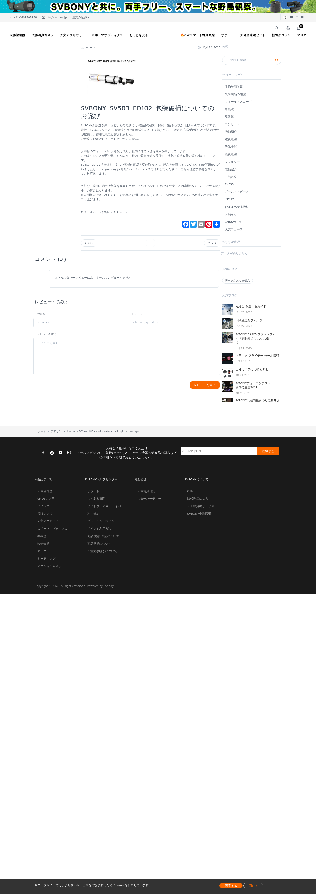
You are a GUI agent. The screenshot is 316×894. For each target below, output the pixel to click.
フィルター (232, 162)
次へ (211, 243)
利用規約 (93, 516)
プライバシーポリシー (102, 524)
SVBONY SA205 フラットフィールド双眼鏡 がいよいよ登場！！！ (257, 338)
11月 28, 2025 (209, 47)
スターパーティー (149, 501)
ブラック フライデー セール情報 (257, 355)
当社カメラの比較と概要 (252, 369)
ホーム (41, 434)
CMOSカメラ (233, 222)
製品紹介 (231, 169)
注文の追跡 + (80, 17)
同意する (231, 885)
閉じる (253, 885)
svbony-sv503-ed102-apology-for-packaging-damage (101, 434)
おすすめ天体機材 (237, 207)
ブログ (55, 434)
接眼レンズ (44, 516)
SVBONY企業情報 (199, 516)
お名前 (41, 314)
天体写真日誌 (146, 494)
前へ (89, 243)
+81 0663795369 (23, 17)
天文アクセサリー (49, 524)
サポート (93, 494)
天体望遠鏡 (44, 494)
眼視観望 (231, 154)
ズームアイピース (237, 191)
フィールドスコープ (238, 101)
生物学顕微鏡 (234, 86)
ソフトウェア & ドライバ (104, 509)
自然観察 (231, 177)
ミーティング (46, 561)
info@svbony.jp (54, 17)
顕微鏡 (41, 539)
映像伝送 (43, 546)
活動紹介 (231, 131)
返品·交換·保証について (103, 539)
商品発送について (99, 546)
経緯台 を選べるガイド (251, 306)
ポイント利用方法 (99, 531)
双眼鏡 (229, 116)
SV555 (229, 184)
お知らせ (231, 214)
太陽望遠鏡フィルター (250, 320)
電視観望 (231, 139)
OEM (190, 494)
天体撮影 (231, 146)
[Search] (251, 60)
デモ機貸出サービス (200, 509)
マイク (41, 554)
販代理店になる (197, 501)
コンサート (232, 124)
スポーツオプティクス (52, 531)
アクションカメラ (49, 569)
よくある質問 (96, 501)
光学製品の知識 (235, 94)
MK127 (229, 199)
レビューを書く (47, 335)
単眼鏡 (229, 109)
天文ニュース (234, 229)
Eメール (137, 314)
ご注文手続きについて (102, 554)
